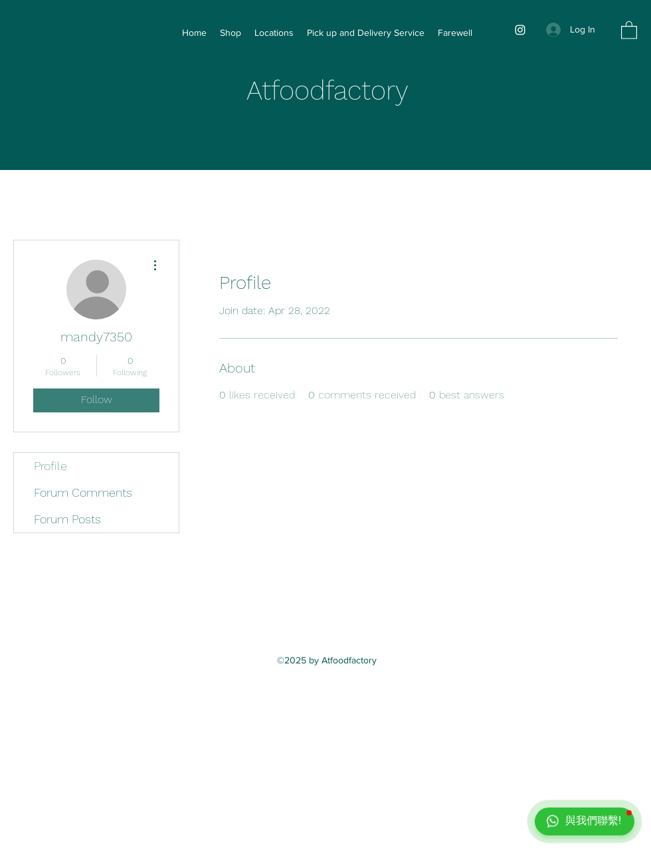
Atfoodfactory (327, 90)
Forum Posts (67, 519)
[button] (629, 29)
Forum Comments (83, 492)
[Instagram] (520, 30)
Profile (50, 466)
